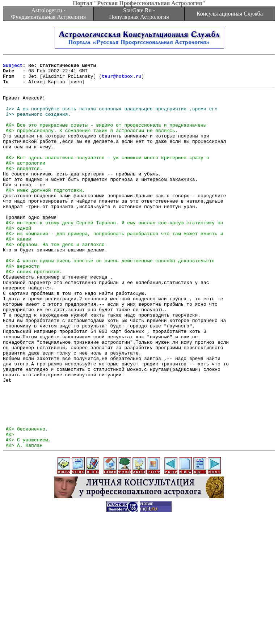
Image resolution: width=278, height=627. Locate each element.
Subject (13, 67)
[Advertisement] (139, 610)
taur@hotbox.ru (121, 80)
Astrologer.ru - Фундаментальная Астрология (48, 13)
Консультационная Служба (230, 13)
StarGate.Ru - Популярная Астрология (139, 13)
